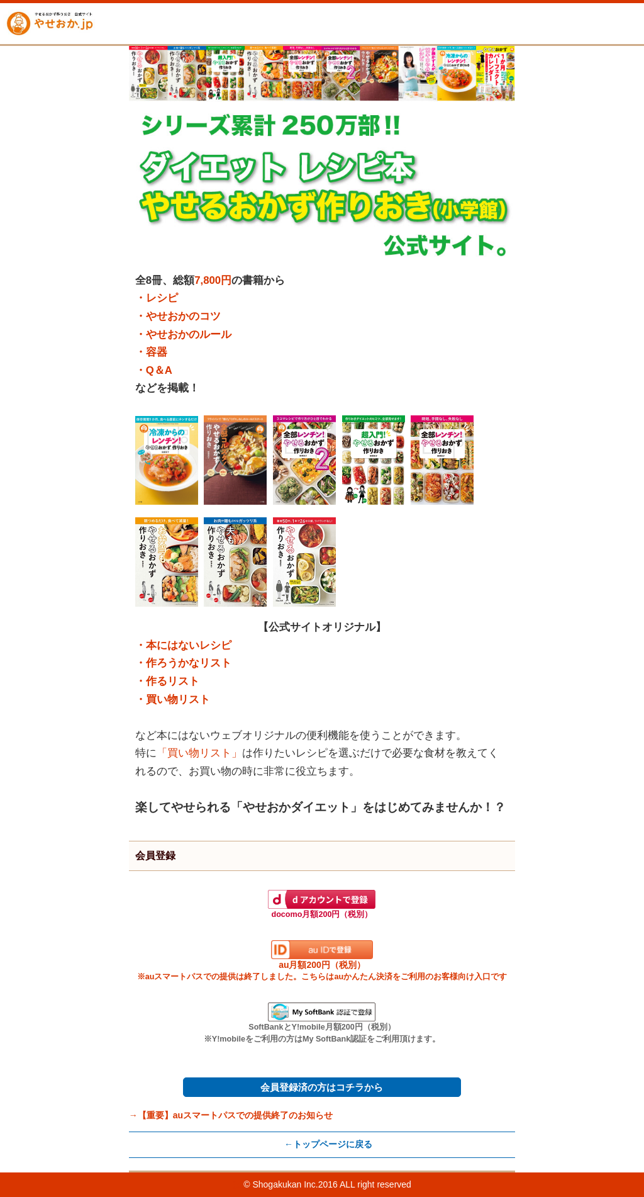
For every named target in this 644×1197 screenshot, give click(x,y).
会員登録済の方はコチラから (321, 1087)
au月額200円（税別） (322, 961)
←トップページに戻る (328, 1144)
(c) (238, 1184)
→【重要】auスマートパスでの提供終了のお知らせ (231, 1115)
